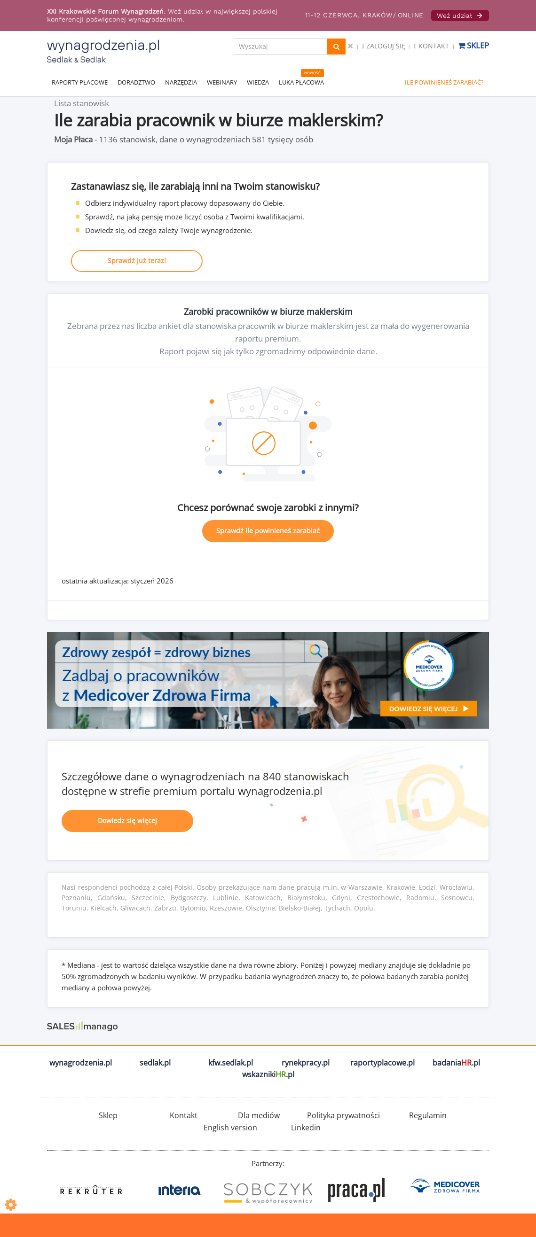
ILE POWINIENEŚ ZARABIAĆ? (444, 82)
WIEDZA (258, 82)
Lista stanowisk (81, 103)
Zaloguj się (383, 45)
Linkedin (306, 1127)
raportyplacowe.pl (382, 1063)
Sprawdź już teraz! (137, 260)
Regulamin (428, 1115)
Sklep (473, 45)
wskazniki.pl (268, 1074)
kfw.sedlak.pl (230, 1063)
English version (230, 1127)
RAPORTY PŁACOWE (80, 82)
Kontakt (431, 45)
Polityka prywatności (343, 1115)
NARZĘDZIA (181, 82)
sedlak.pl (155, 1063)
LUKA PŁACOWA (301, 82)
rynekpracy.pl (306, 1063)
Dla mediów (259, 1115)
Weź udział (460, 15)
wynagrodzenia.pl (80, 1063)
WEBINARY (222, 82)
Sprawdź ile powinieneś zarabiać (268, 530)
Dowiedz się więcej (127, 820)
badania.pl (456, 1063)
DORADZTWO (136, 82)
